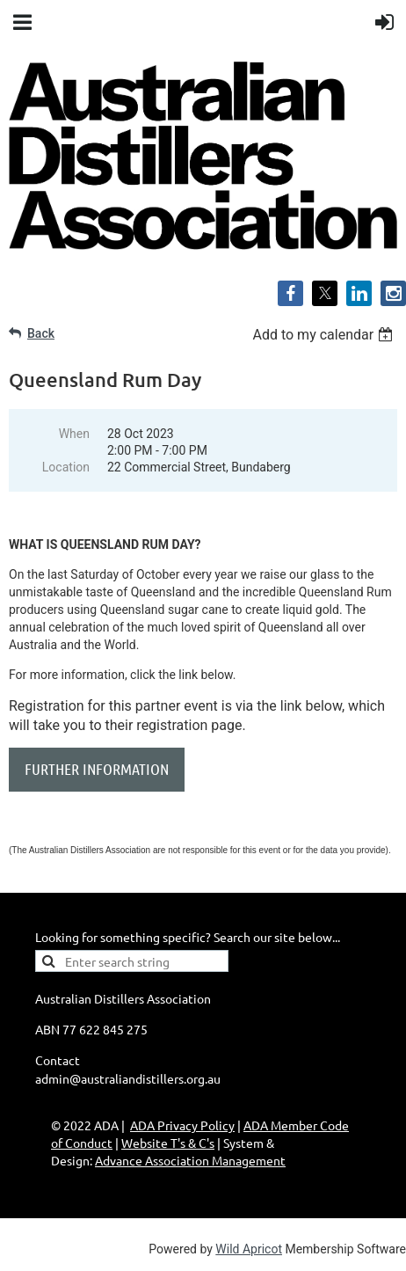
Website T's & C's (167, 1142)
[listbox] (324, 335)
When (74, 434)
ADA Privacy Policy (182, 1125)
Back (40, 333)
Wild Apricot (248, 1249)
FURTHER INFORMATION (97, 768)
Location (66, 467)
